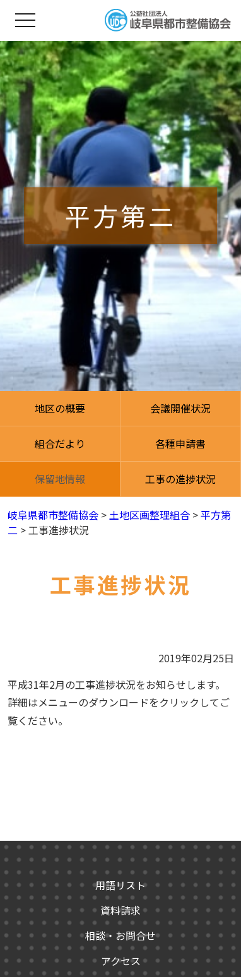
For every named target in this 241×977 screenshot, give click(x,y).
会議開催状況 (180, 408)
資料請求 (120, 910)
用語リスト (120, 884)
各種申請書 (180, 443)
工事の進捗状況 (180, 478)
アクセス (121, 960)
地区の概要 (60, 408)
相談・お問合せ (120, 935)
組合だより (60, 443)
